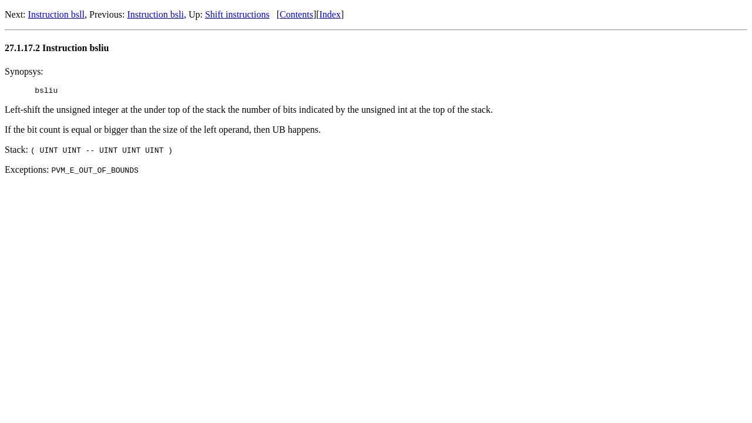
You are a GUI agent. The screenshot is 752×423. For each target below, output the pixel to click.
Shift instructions (237, 14)
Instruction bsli (155, 14)
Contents (296, 14)
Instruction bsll (56, 14)
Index (330, 14)
